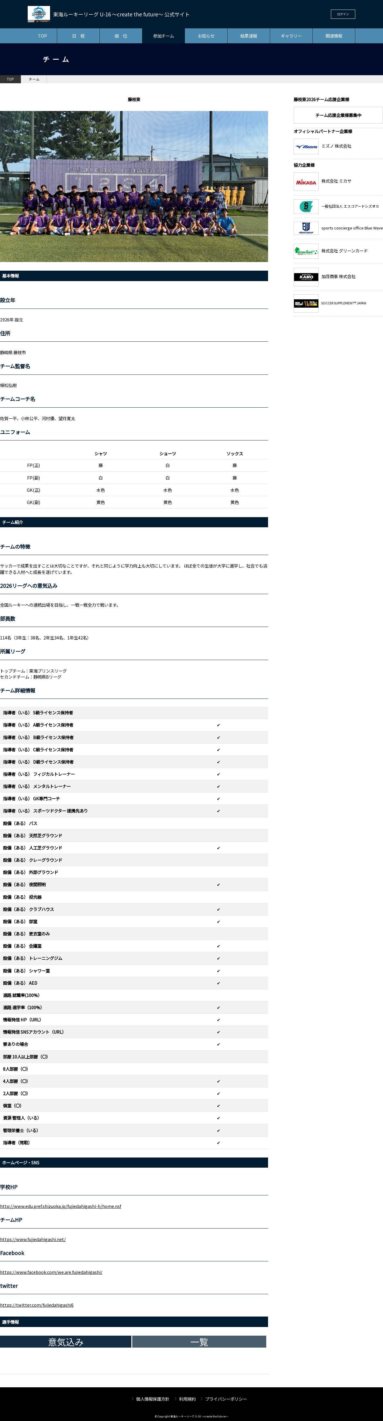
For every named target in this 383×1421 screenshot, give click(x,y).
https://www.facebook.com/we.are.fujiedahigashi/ (51, 1272)
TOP (42, 36)
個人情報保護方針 (152, 1399)
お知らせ (206, 36)
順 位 (121, 36)
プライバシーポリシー (226, 1399)
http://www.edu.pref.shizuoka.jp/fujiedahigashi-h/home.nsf (60, 1206)
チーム (34, 79)
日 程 (78, 36)
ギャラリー (291, 36)
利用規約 (187, 1399)
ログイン (343, 14)
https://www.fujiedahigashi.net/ (33, 1239)
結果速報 (248, 36)
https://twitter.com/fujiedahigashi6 (37, 1305)
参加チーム (163, 36)
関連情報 (334, 36)
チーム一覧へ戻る (234, 1369)
